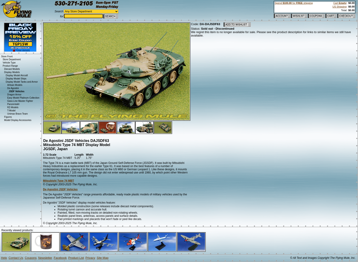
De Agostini (13, 88)
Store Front (7, 56)
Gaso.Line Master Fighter (20, 101)
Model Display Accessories (17, 120)
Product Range (10, 66)
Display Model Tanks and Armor (22, 82)
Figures (8, 117)
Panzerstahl (13, 104)
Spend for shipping (294, 3)
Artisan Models (14, 85)
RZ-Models (12, 107)
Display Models (12, 72)
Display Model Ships (16, 78)
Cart (339, 3)
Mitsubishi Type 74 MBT (58, 180)
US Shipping (339, 6)
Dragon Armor (14, 94)
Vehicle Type (9, 62)
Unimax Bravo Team (17, 114)
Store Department (12, 59)
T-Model (11, 110)
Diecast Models (12, 69)
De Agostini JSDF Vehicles (60, 189)
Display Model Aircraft (17, 75)
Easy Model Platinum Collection (23, 98)
